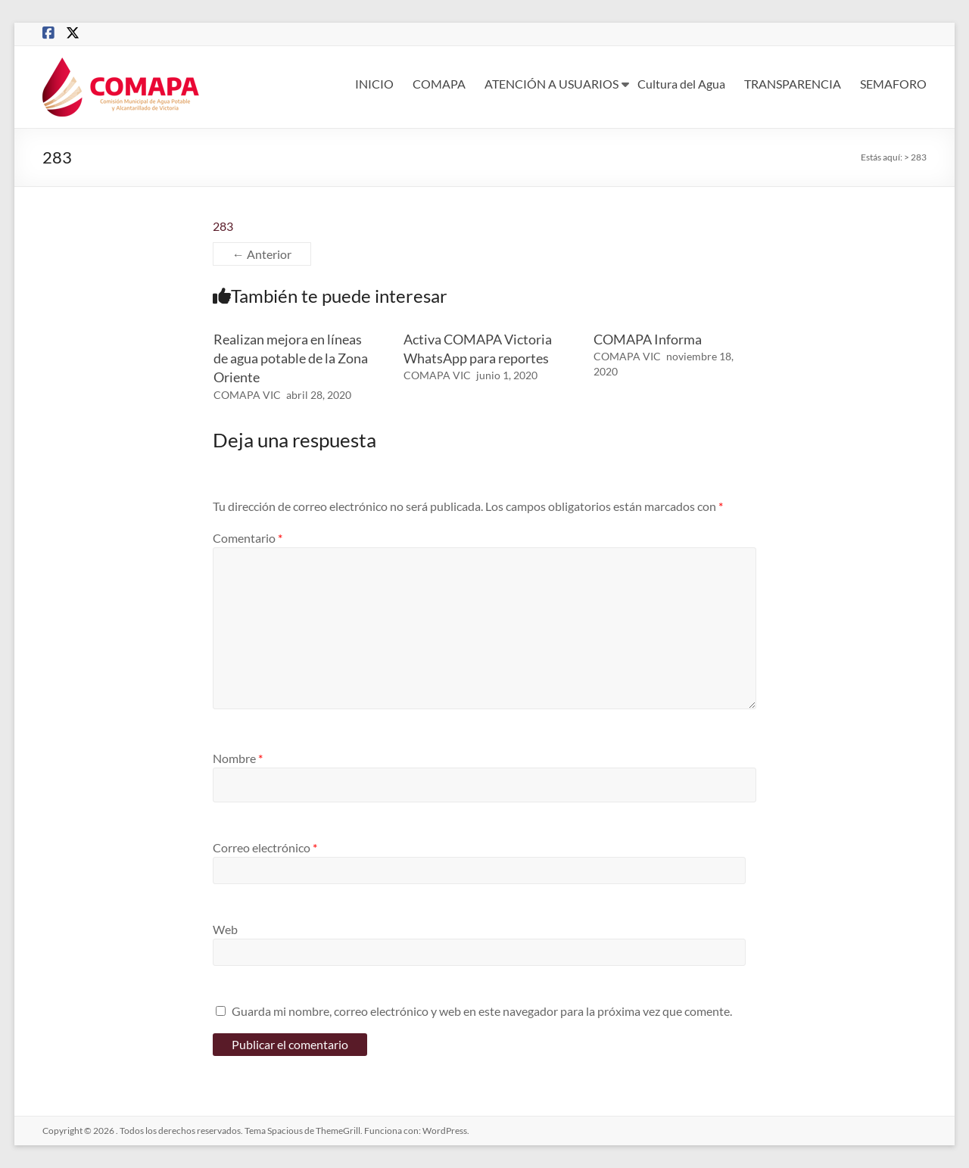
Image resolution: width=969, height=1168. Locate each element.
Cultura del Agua (681, 83)
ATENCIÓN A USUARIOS (551, 83)
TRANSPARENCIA (792, 83)
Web (225, 929)
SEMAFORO (893, 83)
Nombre (238, 758)
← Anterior (261, 254)
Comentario (247, 538)
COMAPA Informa (648, 339)
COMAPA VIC (247, 394)
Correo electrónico (265, 847)
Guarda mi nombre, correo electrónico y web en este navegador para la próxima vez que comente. (482, 1011)
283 (223, 226)
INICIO (374, 83)
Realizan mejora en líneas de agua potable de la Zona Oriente (290, 358)
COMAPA (439, 83)
